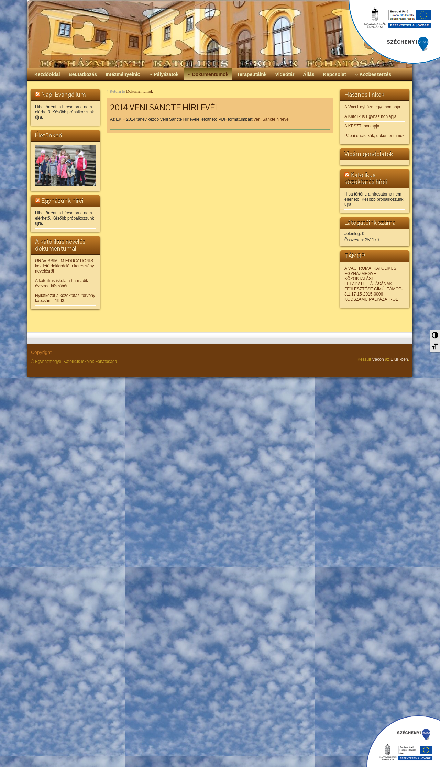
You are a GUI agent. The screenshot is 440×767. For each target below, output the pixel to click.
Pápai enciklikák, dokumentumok (374, 135)
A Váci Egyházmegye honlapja (372, 106)
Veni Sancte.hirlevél (271, 119)
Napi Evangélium (63, 94)
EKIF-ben (399, 359)
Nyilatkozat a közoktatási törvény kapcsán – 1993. (65, 298)
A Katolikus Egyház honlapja (370, 116)
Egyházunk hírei (62, 200)
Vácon (378, 359)
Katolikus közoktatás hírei (365, 178)
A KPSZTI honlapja (361, 126)
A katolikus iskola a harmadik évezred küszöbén (61, 283)
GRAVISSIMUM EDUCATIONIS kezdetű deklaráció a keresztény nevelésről (64, 266)
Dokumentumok (139, 91)
